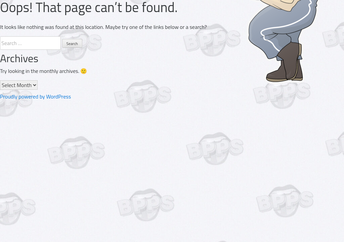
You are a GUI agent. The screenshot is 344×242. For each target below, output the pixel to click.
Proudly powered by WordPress (35, 96)
